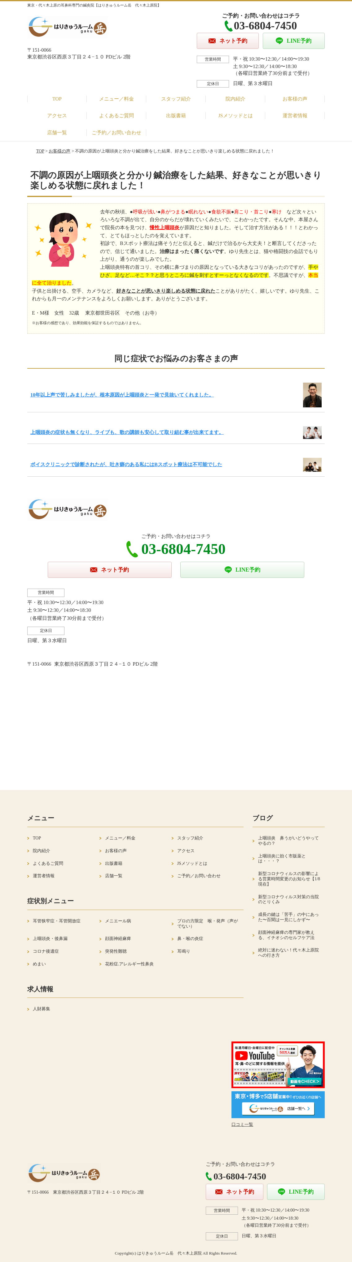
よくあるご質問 (116, 115)
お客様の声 (295, 98)
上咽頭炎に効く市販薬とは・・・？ (282, 859)
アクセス (57, 115)
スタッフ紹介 (176, 98)
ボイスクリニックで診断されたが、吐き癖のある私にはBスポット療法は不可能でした (126, 464)
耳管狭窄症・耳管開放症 (57, 921)
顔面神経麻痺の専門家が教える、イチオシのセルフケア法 (286, 935)
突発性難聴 (116, 951)
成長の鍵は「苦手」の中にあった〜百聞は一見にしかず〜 (288, 917)
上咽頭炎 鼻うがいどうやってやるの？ (288, 841)
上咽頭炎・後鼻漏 (50, 938)
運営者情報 (295, 115)
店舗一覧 (57, 132)
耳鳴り (183, 951)
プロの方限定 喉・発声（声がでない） (207, 924)
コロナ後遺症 (46, 951)
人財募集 (41, 1009)
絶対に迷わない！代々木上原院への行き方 (288, 953)
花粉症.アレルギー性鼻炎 (129, 964)
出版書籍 (176, 115)
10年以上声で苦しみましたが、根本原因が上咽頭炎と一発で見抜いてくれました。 (122, 394)
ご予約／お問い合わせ (116, 132)
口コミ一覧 (242, 1124)
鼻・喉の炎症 (190, 938)
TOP (57, 98)
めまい (39, 964)
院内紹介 (235, 98)
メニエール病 (118, 921)
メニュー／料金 (116, 98)
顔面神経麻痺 (118, 938)
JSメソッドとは (235, 115)
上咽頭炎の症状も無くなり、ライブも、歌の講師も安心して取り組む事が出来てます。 (127, 432)
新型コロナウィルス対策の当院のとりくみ (288, 899)
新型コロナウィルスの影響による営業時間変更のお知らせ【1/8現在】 (289, 878)
